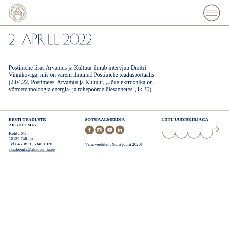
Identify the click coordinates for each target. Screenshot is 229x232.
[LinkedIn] (119, 132)
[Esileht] (18, 14)
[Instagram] (100, 132)
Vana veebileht (98, 144)
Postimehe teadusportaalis (124, 75)
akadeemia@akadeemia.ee (32, 149)
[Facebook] (90, 132)
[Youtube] (110, 132)
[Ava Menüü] (211, 13)
